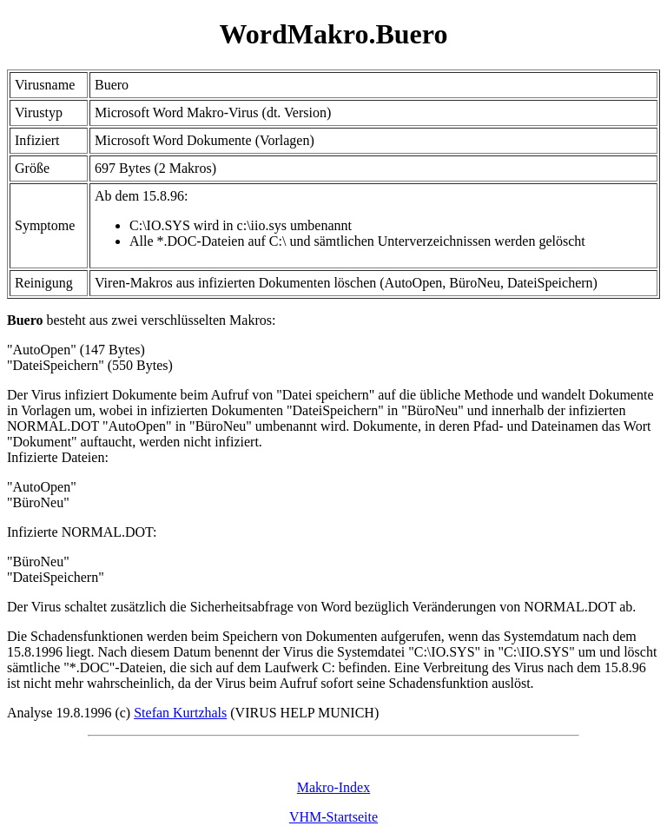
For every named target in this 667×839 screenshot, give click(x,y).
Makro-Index (333, 787)
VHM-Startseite (333, 816)
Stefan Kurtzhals (180, 712)
